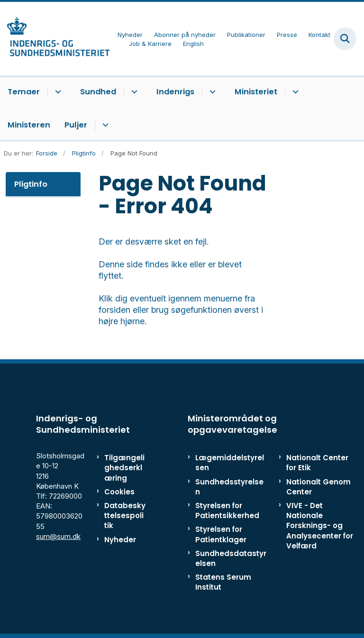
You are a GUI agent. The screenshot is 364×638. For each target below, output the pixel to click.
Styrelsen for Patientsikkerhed (227, 510)
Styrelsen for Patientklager (220, 534)
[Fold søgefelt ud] (345, 38)
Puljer (75, 124)
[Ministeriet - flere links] (294, 92)
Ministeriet (256, 91)
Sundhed (98, 91)
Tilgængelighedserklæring (124, 468)
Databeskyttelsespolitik (125, 515)
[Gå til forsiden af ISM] (55, 38)
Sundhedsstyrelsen (229, 487)
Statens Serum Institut (223, 582)
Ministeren (29, 124)
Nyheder (120, 540)
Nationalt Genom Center (318, 487)
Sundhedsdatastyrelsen (230, 558)
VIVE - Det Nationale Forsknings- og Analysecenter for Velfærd (319, 526)
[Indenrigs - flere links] (211, 92)
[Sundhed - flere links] (133, 92)
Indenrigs (175, 91)
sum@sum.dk (58, 536)
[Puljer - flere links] (104, 125)
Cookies (119, 492)
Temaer (24, 91)
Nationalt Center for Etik (317, 463)
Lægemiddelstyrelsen (229, 463)
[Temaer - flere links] (56, 92)
